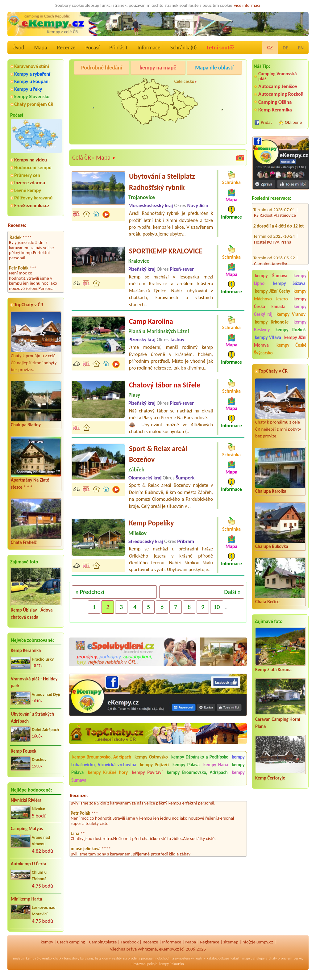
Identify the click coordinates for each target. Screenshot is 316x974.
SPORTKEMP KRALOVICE (165, 250)
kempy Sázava (289, 283)
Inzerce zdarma (29, 183)
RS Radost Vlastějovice (275, 208)
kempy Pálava (186, 764)
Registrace (209, 942)
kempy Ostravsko (151, 757)
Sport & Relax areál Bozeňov (158, 454)
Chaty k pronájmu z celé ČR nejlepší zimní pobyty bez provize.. (36, 342)
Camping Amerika (270, 256)
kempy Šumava (271, 275)
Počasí (92, 47)
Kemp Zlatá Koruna (273, 669)
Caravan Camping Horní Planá (277, 723)
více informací (247, 5)
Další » (232, 592)
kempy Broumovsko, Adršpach (101, 757)
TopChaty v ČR (28, 304)
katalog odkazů (218, 958)
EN (301, 48)
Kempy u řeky (28, 89)
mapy (246, 958)
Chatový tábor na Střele (164, 384)
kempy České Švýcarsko (280, 349)
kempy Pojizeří (154, 764)
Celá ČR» (83, 157)
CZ (270, 47)
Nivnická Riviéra (26, 800)
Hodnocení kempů (33, 167)
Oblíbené (293, 122)
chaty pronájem (280, 958)
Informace (148, 47)
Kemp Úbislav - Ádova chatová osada (31, 613)
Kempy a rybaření (32, 74)
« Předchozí (89, 592)
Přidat (266, 122)
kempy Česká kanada (280, 302)
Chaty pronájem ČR (33, 104)
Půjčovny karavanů (33, 198)
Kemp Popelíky (151, 522)
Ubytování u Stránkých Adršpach (32, 717)
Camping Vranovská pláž (277, 76)
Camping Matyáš (27, 828)
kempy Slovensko (31, 96)
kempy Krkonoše (272, 322)
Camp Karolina (151, 321)
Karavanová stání (31, 66)
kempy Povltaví (147, 772)
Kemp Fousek (23, 751)
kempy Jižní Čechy (272, 291)
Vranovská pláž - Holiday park (34, 682)
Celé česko (184, 81)
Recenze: (17, 225)
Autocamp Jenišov (277, 86)
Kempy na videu (30, 160)
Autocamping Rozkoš (280, 94)
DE (285, 48)
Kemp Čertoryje (270, 778)
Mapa (40, 47)
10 (217, 607)
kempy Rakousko (171, 964)
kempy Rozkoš (291, 329)
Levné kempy (27, 190)
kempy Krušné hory (108, 772)
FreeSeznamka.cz (31, 205)
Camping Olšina (275, 102)
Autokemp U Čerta (28, 864)
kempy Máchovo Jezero (280, 295)
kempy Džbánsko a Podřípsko (199, 757)
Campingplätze (103, 942)
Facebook (130, 942)
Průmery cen (27, 175)
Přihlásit (118, 47)
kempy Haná (215, 764)
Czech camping (71, 942)
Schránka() (183, 47)
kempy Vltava (268, 337)
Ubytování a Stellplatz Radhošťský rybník (162, 182)
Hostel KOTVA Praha (272, 234)
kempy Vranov (291, 314)
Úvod (18, 47)
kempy (47, 942)
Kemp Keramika (26, 650)
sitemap (231, 942)
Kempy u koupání (32, 81)
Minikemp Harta (26, 899)
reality (117, 958)
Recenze (66, 47)
